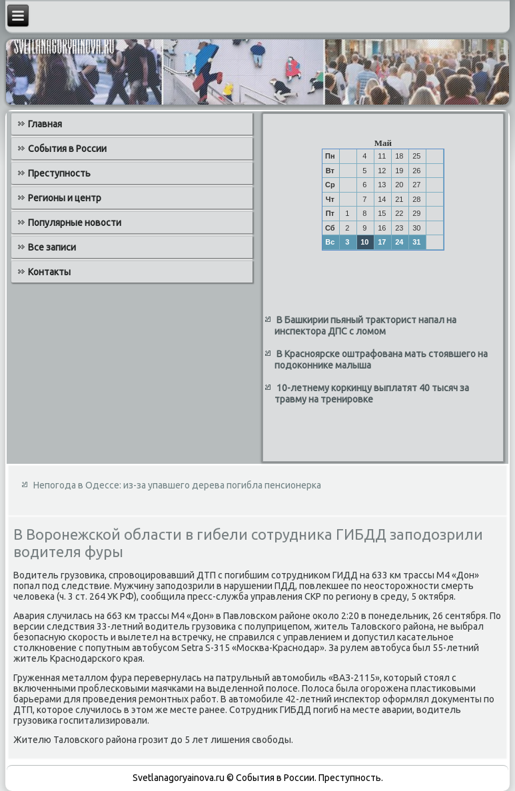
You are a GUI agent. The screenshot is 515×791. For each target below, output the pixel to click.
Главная (45, 124)
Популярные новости (74, 222)
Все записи (52, 247)
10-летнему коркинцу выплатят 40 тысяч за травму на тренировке (371, 394)
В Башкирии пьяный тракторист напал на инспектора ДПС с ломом (365, 326)
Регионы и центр (64, 198)
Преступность (59, 173)
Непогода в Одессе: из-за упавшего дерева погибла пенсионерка (177, 485)
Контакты (49, 272)
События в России (67, 148)
